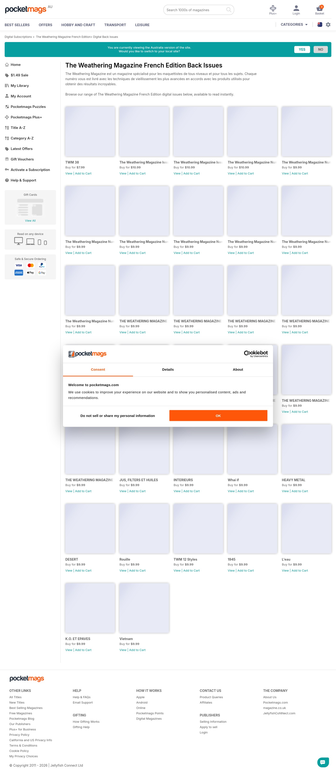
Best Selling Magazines (25, 708)
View (68, 173)
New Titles (16, 702)
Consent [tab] (98, 369)
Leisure (142, 25)
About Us (269, 697)
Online (140, 708)
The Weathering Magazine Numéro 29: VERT (306, 242)
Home (13, 64)
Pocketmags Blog (21, 718)
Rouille (124, 559)
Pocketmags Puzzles (25, 106)
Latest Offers (19, 148)
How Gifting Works (86, 721)
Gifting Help (81, 727)
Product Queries (211, 697)
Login (204, 732)
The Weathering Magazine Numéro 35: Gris (252, 162)
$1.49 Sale (16, 75)
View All (30, 220)
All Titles (15, 697)
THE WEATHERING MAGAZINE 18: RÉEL (90, 480)
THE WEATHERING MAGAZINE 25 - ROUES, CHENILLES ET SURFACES (252, 321)
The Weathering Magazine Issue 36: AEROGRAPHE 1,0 (198, 162)
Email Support (83, 702)
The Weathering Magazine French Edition (63, 37)
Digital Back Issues (105, 37)
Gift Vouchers (19, 159)
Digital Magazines (149, 718)
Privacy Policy (19, 734)
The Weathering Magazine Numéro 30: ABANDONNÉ (252, 242)
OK (218, 415)
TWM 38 (72, 162)
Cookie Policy (19, 751)
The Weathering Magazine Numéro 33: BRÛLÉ (90, 242)
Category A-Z (19, 138)
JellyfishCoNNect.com (279, 713)
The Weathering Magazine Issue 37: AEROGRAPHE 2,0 (144, 162)
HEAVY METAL (293, 480)
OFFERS (45, 25)
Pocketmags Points (150, 713)
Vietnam (126, 639)
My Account (18, 96)
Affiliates (206, 702)
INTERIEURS (183, 480)
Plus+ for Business (22, 729)
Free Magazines (20, 713)
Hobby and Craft (78, 25)
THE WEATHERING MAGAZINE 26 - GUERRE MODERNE (198, 321)
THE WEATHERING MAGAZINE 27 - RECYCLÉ (144, 321)
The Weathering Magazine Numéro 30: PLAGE (198, 242)
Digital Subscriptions (18, 37)
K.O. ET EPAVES (77, 639)
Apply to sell (208, 727)
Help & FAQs (82, 697)
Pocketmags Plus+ (23, 117)
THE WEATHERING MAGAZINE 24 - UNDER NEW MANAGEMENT (306, 321)
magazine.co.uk (274, 708)
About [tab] (238, 369)
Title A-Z (15, 127)
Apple (140, 697)
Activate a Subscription (27, 169)
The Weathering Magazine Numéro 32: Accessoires (144, 242)
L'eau (286, 559)
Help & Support (20, 180)
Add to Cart (83, 173)
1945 (231, 559)
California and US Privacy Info (30, 740)
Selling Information (213, 721)
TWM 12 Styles (185, 559)
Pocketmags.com (275, 702)
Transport (115, 25)
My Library (17, 85)
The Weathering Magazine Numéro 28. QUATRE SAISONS (90, 321)
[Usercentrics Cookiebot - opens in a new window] (247, 353)
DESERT (71, 559)
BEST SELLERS (17, 25)
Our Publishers (19, 724)
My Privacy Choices (23, 756)
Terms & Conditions (23, 745)
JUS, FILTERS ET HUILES (138, 480)
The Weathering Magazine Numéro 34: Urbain (306, 162)
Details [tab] (168, 369)
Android (141, 702)
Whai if (233, 480)
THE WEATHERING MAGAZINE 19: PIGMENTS (306, 400)
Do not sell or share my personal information (117, 415)
